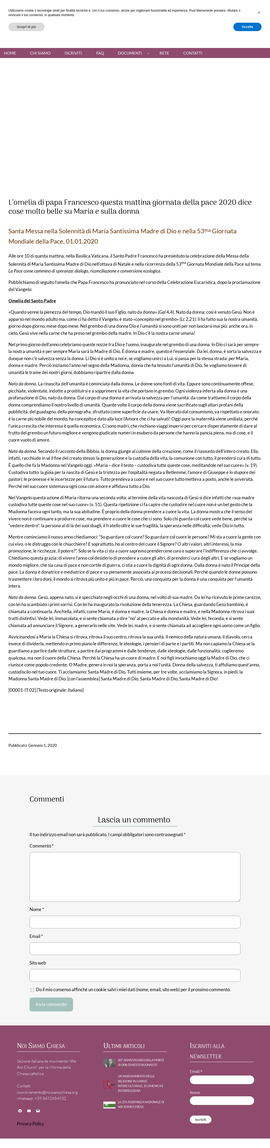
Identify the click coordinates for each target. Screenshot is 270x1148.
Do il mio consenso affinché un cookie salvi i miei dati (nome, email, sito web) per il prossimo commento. (133, 989)
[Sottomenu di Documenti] (148, 53)
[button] (259, 1120)
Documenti (130, 53)
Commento (42, 846)
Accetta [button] (247, 1134)
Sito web (38, 963)
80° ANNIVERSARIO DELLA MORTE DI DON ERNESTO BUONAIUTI (141, 1063)
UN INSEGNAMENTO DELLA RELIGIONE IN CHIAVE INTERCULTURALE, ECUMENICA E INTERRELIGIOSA (140, 1083)
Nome (37, 909)
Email (36, 936)
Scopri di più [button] (26, 1134)
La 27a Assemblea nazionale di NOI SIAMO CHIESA (141, 1105)
